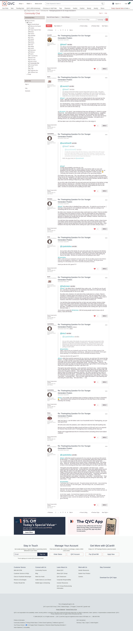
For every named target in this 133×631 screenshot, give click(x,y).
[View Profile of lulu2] (48, 237)
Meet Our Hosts (39, 576)
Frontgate (73, 606)
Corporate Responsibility (64, 579)
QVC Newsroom (61, 576)
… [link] (58, 30)
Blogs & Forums (31, 10)
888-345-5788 (18, 570)
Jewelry (96, 8)
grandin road (87, 606)
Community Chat (44, 10)
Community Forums (41, 570)
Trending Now (20, 8)
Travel (31, 67)
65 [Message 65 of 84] (52, 270)
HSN (59, 606)
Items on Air (38, 3)
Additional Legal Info (58, 622)
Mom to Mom (33, 61)
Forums (37, 10)
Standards (27, 91)
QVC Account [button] (75, 554)
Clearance (67, 8)
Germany (79, 622)
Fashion (82, 8)
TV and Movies (34, 55)
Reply (104, 68)
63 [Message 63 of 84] (52, 192)
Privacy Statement (60, 609)
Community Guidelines (19, 622)
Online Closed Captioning (45, 622)
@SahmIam (65, 286)
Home (31, 44)
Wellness (32, 52)
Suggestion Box (34, 70)
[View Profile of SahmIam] (49, 199)
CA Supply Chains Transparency (36, 625)
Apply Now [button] (110, 554)
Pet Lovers (32, 59)
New (12, 8)
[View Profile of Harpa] (48, 413)
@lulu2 (63, 333)
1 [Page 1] (55, 30)
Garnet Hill (79, 606)
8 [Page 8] (65, 30)
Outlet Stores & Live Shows (43, 579)
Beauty (89, 8)
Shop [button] (20, 3)
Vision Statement (18, 627)
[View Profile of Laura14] (49, 35)
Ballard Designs (66, 606)
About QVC (60, 570)
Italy (83, 622)
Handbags (32, 35)
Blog (36, 573)
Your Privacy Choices (19, 625)
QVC (25, 10)
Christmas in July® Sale (50, 8)
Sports (31, 54)
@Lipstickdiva (66, 246)
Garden (75, 8)
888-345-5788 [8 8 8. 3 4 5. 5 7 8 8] (96, 616)
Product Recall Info (19, 583)
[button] (113, 4)
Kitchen (32, 41)
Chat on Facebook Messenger (22, 576)
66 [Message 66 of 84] (52, 317)
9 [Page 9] (67, 30)
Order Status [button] (58, 554)
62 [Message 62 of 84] (52, 127)
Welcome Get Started (35, 26)
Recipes (32, 43)
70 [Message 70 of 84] (52, 506)
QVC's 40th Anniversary (33, 8)
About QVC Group (62, 573)
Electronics (33, 50)
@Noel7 (63, 45)
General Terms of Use (71, 609)
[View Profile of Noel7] (48, 76)
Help (106, 13)
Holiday (32, 46)
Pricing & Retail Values (32, 622)
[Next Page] (71, 30)
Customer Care (34, 72)
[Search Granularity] (101, 19)
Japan (87, 622)
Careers (80, 576)
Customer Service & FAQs (21, 573)
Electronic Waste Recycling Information (55, 625)
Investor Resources (62, 583)
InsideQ (32, 28)
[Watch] (28, 3)
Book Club (32, 57)
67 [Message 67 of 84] (52, 383)
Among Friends (34, 65)
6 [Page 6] (60, 30)
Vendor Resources (83, 570)
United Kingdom (94, 622)
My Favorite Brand (34, 24)
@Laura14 (64, 86)
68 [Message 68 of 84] (52, 406)
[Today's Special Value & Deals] (120, 8)
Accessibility (27, 627)
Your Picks (5, 8)
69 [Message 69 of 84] (52, 439)
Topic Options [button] (57, 26)
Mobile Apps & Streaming (42, 583)
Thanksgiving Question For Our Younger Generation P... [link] (62, 10)
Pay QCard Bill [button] (94, 554)
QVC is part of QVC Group (49, 606)
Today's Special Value (35, 30)
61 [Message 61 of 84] (52, 70)
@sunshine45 (65, 143)
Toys (60, 8)
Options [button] (106, 36)
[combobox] (73, 3)
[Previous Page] (50, 30)
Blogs (29, 74)
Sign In (101, 13)
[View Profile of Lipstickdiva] (50, 133)
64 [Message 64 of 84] (52, 230)
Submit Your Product (84, 573)
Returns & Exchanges (20, 579)
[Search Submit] (102, 3)
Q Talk (31, 68)
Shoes (102, 8)
